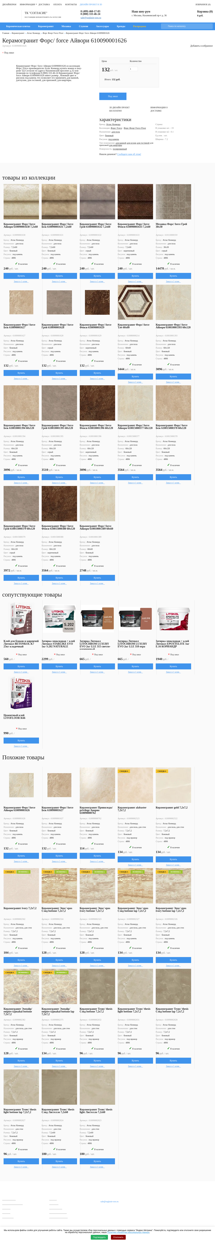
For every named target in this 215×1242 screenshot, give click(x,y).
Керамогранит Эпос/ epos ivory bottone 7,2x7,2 (95, 909)
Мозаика (66, 26)
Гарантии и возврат (58, 1217)
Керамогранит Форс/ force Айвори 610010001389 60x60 (96, 527)
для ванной (121, 143)
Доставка (44, 4)
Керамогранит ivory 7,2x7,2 (20, 908)
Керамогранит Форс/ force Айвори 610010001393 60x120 (173, 326)
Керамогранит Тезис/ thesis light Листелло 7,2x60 (96, 1111)
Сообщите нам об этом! (129, 154)
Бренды (121, 26)
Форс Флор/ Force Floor (135, 128)
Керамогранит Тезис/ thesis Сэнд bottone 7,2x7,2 (96, 1010)
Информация (27, 4)
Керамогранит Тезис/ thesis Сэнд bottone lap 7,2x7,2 (172, 1010)
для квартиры (115, 145)
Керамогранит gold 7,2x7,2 (172, 807)
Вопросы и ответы (58, 1212)
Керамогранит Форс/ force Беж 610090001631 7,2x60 (57, 225)
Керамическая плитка (18, 26)
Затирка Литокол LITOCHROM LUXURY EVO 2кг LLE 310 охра (132, 644)
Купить (21, 276)
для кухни (131, 143)
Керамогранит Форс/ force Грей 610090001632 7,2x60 (95, 225)
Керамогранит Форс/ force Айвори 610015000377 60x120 (135, 427)
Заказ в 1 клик (20, 281)
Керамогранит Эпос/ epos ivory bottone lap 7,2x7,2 (171, 909)
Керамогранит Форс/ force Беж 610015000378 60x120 (172, 427)
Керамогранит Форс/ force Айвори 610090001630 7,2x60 (21, 225)
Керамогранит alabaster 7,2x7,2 (132, 809)
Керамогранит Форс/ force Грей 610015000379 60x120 (19, 527)
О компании (58, 1192)
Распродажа (139, 26)
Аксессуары (102, 26)
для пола (116, 132)
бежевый (109, 135)
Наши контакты (108, 1192)
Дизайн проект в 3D (91, 4)
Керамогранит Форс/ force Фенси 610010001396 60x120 (96, 427)
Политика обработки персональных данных (128, 1232)
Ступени (83, 26)
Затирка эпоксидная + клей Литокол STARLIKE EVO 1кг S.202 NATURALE (58, 644)
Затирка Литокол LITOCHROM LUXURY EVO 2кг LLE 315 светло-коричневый (95, 645)
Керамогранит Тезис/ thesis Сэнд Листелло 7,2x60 (58, 1111)
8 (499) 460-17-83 (90, 11)
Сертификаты (55, 1208)
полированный (120, 149)
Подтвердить (99, 1237)
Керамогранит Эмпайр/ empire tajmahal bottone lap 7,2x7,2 (58, 1011)
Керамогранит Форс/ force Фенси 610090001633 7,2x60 (134, 225)
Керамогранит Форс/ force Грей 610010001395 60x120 (57, 427)
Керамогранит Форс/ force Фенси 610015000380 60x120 (58, 527)
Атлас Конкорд (113, 124)
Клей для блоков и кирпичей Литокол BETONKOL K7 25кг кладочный (21, 644)
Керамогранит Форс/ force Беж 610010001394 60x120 (19, 427)
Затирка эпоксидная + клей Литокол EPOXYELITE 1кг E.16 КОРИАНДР (172, 644)
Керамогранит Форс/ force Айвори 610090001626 (19, 809)
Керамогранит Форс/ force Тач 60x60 (133, 326)
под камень (113, 139)
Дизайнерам (9, 4)
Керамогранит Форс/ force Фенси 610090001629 (95, 326)
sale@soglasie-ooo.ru (91, 17)
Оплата (57, 4)
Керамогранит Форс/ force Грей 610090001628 (57, 326)
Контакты (71, 4)
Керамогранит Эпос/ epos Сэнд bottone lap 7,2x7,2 (133, 909)
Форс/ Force (116, 128)
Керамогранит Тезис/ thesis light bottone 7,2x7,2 (134, 1010)
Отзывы (53, 1199)
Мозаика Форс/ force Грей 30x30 (171, 225)
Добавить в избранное (201, 46)
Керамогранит (46, 26)
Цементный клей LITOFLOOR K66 (14, 716)
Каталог (8, 1192)
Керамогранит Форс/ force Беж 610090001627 (19, 326)
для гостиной (143, 143)
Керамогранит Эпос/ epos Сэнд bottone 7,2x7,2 (57, 909)
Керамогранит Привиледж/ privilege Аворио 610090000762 (96, 810)
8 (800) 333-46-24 (90, 14)
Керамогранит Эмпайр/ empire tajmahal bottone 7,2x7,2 (18, 1011)
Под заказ (113, 96)
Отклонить (118, 1237)
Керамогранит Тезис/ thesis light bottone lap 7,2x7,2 (20, 1111)
